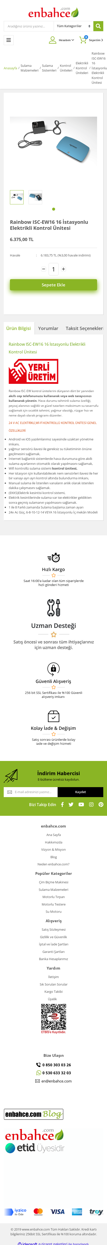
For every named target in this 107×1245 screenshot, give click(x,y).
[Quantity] (53, 269)
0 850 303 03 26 (56, 1064)
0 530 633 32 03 (56, 1072)
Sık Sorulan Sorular (54, 984)
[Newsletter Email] (31, 792)
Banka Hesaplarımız (53, 959)
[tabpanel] (16, 197)
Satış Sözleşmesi (54, 929)
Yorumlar (48, 328)
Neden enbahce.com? (53, 864)
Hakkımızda (53, 842)
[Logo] (53, 12)
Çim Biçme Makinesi (53, 882)
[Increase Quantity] (63, 269)
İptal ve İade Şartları (53, 944)
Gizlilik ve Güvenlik (53, 937)
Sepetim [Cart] (93, 38)
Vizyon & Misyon (53, 849)
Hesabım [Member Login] (66, 40)
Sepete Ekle (53, 285)
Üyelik (52, 999)
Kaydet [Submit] (80, 792)
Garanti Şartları (53, 951)
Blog (53, 857)
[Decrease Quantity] (43, 269)
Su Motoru (54, 911)
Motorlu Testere (54, 904)
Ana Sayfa (53, 834)
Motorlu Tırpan (53, 897)
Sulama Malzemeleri (53, 889)
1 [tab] (53, 209)
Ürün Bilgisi (18, 328)
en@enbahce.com (56, 1081)
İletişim (53, 977)
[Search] (29, 26)
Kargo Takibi (53, 991)
